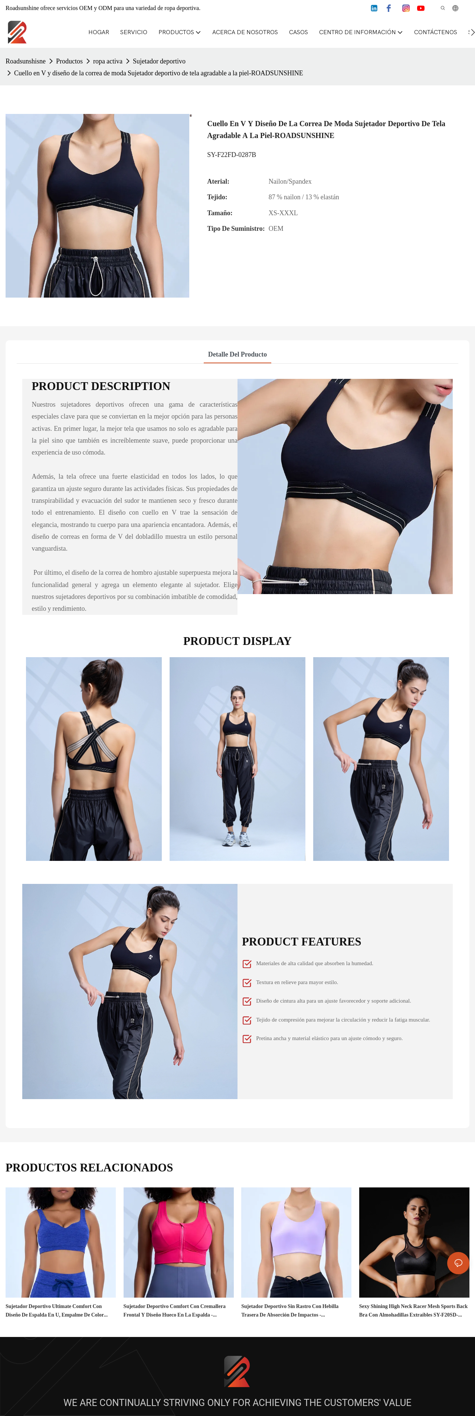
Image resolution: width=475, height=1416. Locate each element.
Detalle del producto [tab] (237, 354)
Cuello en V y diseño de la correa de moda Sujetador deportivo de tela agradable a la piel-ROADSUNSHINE (158, 73)
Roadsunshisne (26, 61)
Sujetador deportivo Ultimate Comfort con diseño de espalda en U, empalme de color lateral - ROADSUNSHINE (55, 1311)
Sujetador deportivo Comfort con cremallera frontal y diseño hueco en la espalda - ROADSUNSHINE (175, 1311)
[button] (473, 32)
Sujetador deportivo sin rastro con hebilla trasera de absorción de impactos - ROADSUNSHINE (289, 1311)
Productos (69, 61)
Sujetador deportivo (159, 61)
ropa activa (107, 61)
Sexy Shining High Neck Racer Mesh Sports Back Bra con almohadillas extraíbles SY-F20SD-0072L (413, 1311)
